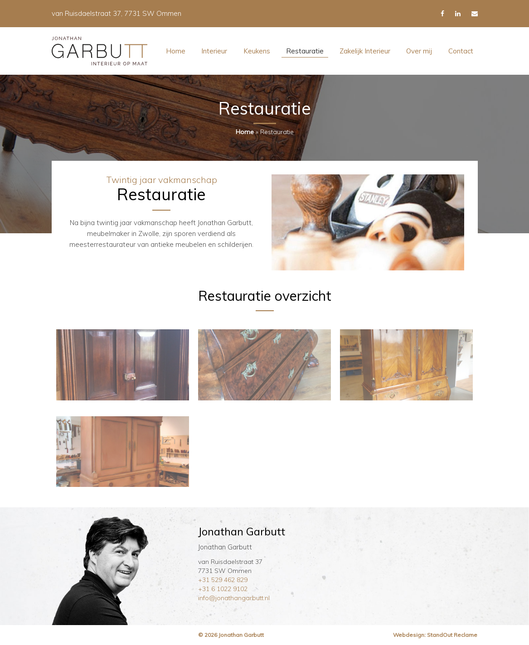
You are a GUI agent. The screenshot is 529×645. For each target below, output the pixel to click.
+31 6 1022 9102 (223, 589)
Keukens (256, 51)
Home (175, 51)
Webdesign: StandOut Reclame (435, 634)
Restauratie (305, 51)
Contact (460, 51)
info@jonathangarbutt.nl (234, 598)
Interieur (214, 51)
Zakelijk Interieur (365, 51)
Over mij (419, 51)
